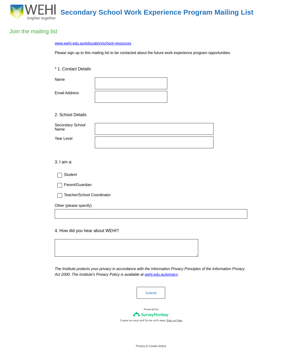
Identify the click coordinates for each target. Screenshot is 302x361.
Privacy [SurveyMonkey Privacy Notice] (140, 346)
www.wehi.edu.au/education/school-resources (93, 43)
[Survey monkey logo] (151, 315)
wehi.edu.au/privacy (161, 275)
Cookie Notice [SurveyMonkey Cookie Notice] (157, 346)
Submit (151, 293)
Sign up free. (174, 321)
